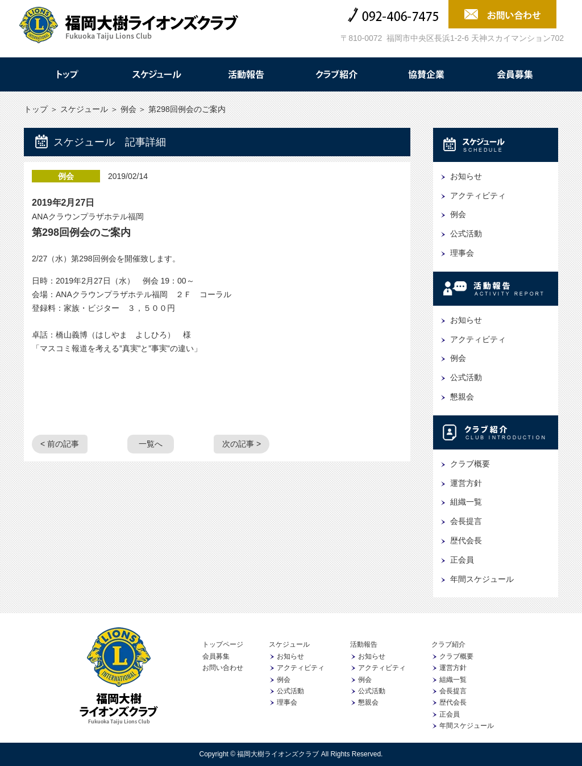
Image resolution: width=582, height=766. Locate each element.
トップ (66, 74)
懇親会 (462, 396)
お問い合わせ (222, 668)
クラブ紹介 (336, 74)
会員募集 (515, 74)
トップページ (222, 644)
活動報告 (246, 74)
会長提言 (466, 521)
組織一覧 (466, 501)
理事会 (462, 252)
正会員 (462, 559)
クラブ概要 (470, 463)
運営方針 (466, 483)
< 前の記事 (59, 443)
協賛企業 (425, 74)
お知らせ (466, 176)
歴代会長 (466, 540)
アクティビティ (478, 195)
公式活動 (466, 233)
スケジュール (156, 74)
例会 (128, 109)
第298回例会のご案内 (81, 232)
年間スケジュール (482, 579)
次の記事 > (241, 443)
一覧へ (151, 443)
